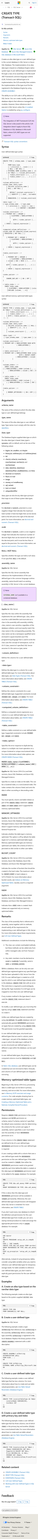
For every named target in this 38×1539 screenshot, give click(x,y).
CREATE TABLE (18, 1207)
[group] (19, 226)
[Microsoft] (19, 2)
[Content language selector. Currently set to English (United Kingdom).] (12, 1517)
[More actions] (34, 7)
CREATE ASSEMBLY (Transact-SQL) (17, 1472)
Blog (26, 1527)
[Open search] (29, 3)
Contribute (5, 1530)
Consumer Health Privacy (9, 1533)
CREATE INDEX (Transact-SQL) (12, 757)
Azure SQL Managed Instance (22, 52)
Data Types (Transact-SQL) (21, 676)
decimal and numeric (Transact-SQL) (14, 546)
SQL (8, 7)
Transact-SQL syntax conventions (15, 141)
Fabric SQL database (10, 1066)
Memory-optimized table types (12, 40)
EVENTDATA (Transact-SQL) (15, 1478)
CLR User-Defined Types (12, 936)
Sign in (34, 3)
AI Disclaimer (6, 1527)
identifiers (5, 428)
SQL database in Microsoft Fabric (13, 55)
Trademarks (5, 1536)
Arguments (6, 35)
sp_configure (25, 110)
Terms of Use (25, 1533)
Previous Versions (17, 1527)
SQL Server (16, 7)
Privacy (13, 1530)
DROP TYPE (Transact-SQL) (14, 1475)
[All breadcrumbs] (3, 7)
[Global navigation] (2, 3)
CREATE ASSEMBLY (8, 91)
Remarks (6, 38)
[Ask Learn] (31, 7)
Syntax (5, 32)
